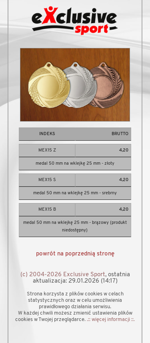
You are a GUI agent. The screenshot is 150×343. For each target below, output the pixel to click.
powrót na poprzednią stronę (75, 254)
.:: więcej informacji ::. (111, 319)
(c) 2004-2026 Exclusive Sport (62, 275)
